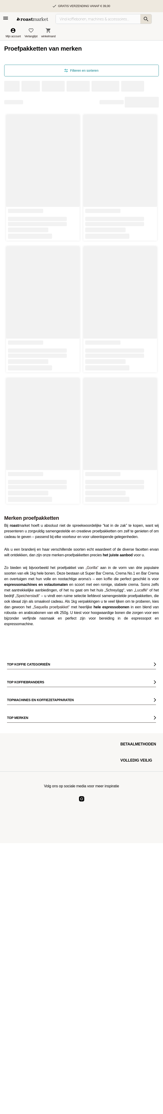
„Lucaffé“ (141, 590)
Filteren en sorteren (81, 70)
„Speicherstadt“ (27, 596)
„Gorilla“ (91, 568)
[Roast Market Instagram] (81, 803)
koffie (108, 579)
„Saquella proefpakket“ (51, 607)
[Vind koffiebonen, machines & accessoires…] (104, 19)
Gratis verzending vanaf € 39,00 (84, 6)
